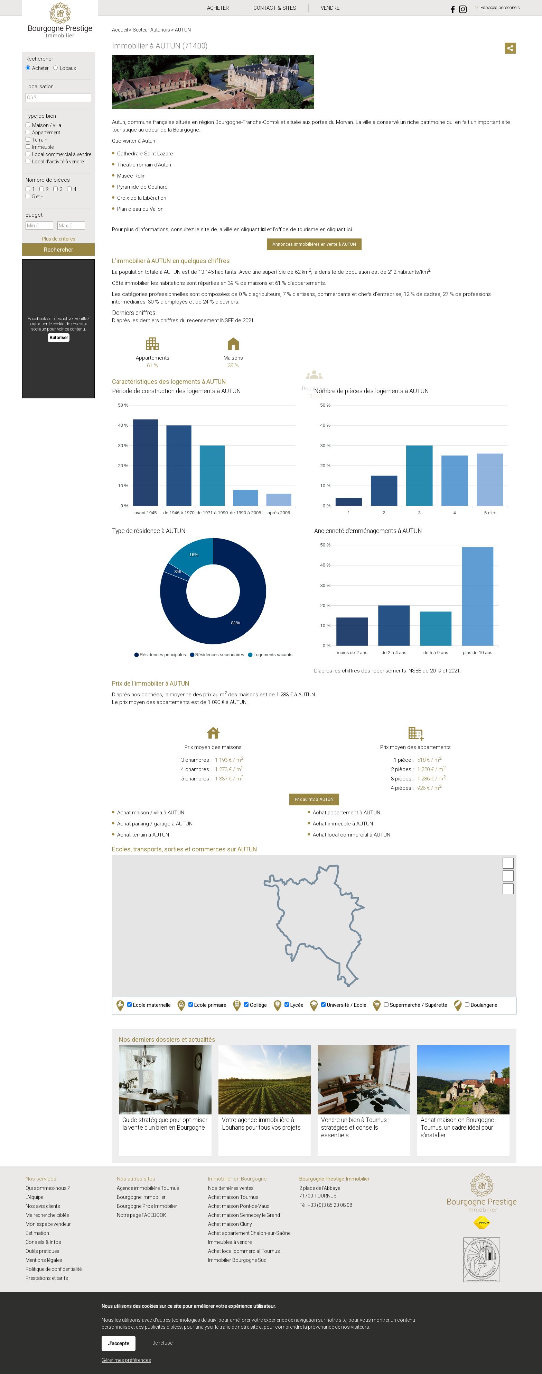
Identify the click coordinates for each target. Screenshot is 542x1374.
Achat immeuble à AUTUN (343, 824)
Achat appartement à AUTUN (346, 813)
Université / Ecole (337, 1005)
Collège (249, 1005)
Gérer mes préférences (126, 1360)
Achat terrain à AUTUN (143, 835)
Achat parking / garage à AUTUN (155, 824)
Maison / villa (43, 125)
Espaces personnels (500, 7)
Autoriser (58, 337)
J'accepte (118, 1343)
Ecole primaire (201, 1005)
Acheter (37, 68)
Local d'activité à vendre (55, 161)
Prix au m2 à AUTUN (314, 799)
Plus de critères (58, 239)
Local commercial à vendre (58, 154)
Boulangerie (474, 1005)
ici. (350, 229)
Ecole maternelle (142, 1005)
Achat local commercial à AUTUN (351, 835)
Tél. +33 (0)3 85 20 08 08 (325, 1205)
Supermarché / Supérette (409, 1005)
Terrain (36, 140)
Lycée (287, 1005)
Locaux (64, 68)
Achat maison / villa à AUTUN (150, 813)
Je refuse (162, 1343)
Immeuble (40, 147)
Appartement (43, 132)
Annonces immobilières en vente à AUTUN (314, 244)
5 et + (35, 196)
